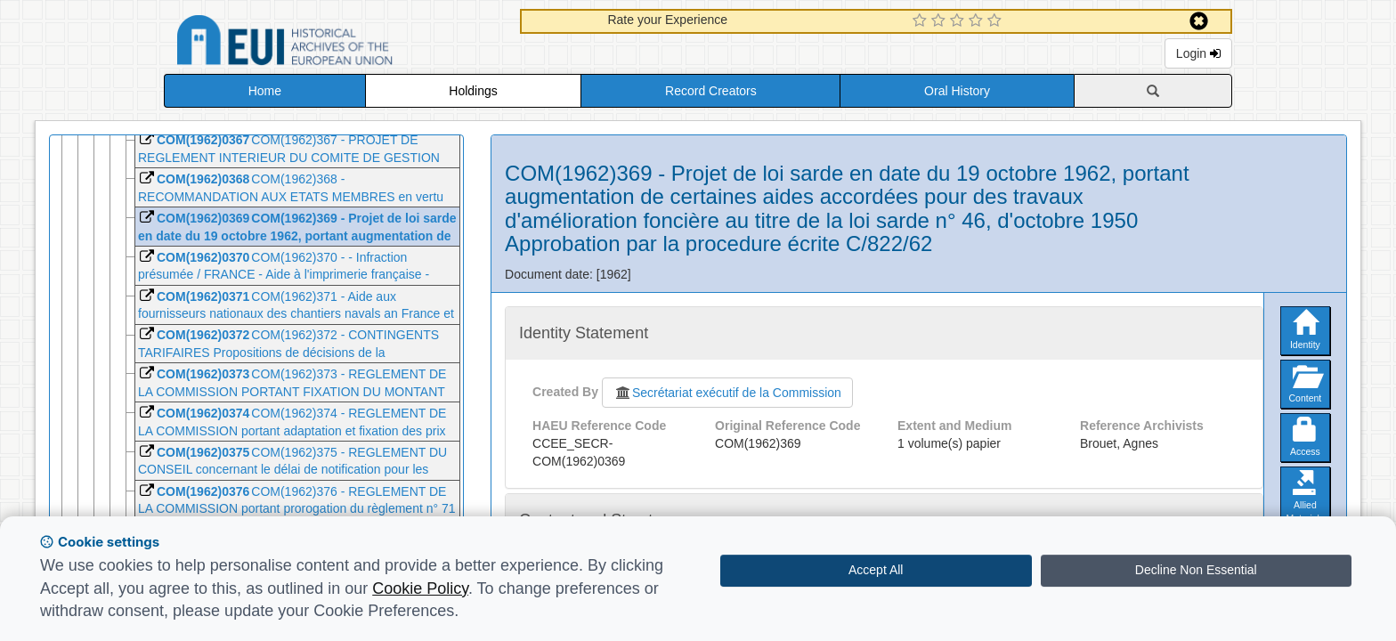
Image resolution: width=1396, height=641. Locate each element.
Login (1198, 53)
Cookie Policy (420, 588)
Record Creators (711, 91)
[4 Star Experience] (978, 21)
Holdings (473, 91)
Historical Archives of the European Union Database (334, 43)
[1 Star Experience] (922, 21)
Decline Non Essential (1196, 570)
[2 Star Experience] (940, 21)
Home (264, 91)
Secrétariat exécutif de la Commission (727, 393)
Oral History (957, 91)
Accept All (875, 570)
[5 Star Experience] (996, 21)
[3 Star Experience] (959, 21)
